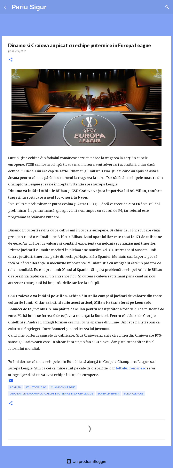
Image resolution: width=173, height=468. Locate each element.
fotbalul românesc (131, 368)
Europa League (133, 393)
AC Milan (15, 387)
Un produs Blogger (86, 461)
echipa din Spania (108, 393)
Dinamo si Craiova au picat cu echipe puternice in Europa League (51, 393)
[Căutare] (167, 7)
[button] (10, 60)
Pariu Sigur (29, 7)
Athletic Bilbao (36, 387)
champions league (63, 387)
